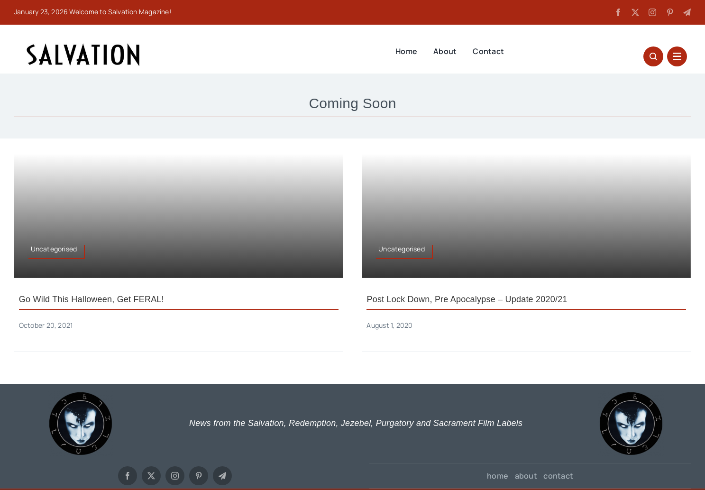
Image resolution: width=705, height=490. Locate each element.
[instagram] (652, 12)
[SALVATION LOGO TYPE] (83, 46)
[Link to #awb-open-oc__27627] (677, 56)
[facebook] (618, 12)
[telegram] (687, 12)
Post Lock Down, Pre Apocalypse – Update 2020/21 (466, 299)
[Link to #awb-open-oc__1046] (653, 56)
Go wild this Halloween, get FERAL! (91, 299)
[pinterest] (670, 12)
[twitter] (635, 12)
